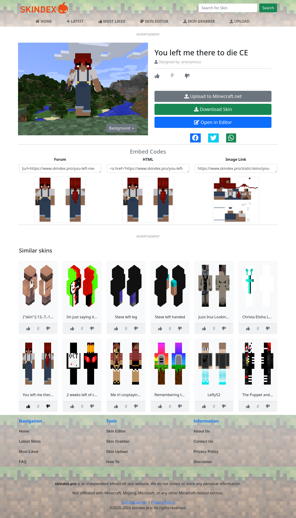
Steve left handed (170, 316)
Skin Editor (116, 431)
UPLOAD (240, 21)
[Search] (227, 7)
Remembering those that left (179, 394)
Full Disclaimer (134, 502)
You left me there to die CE (46, 394)
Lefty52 (213, 394)
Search (268, 7)
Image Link (235, 159)
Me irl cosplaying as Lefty (132, 394)
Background (120, 128)
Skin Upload (116, 452)
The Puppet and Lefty (260, 394)
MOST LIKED (112, 21)
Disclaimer (203, 462)
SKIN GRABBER (199, 21)
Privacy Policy (206, 452)
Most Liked (28, 452)
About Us (202, 431)
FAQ (23, 462)
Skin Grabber (117, 441)
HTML (148, 159)
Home (24, 431)
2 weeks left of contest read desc (95, 394)
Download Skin (213, 109)
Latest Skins (30, 441)
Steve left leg (126, 316)
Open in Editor (213, 122)
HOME (43, 21)
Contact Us (203, 441)
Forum (60, 159)
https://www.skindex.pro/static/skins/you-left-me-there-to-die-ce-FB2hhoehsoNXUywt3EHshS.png (236, 168)
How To (112, 462)
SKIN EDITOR (154, 21)
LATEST (75, 21)
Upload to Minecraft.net (213, 96)
